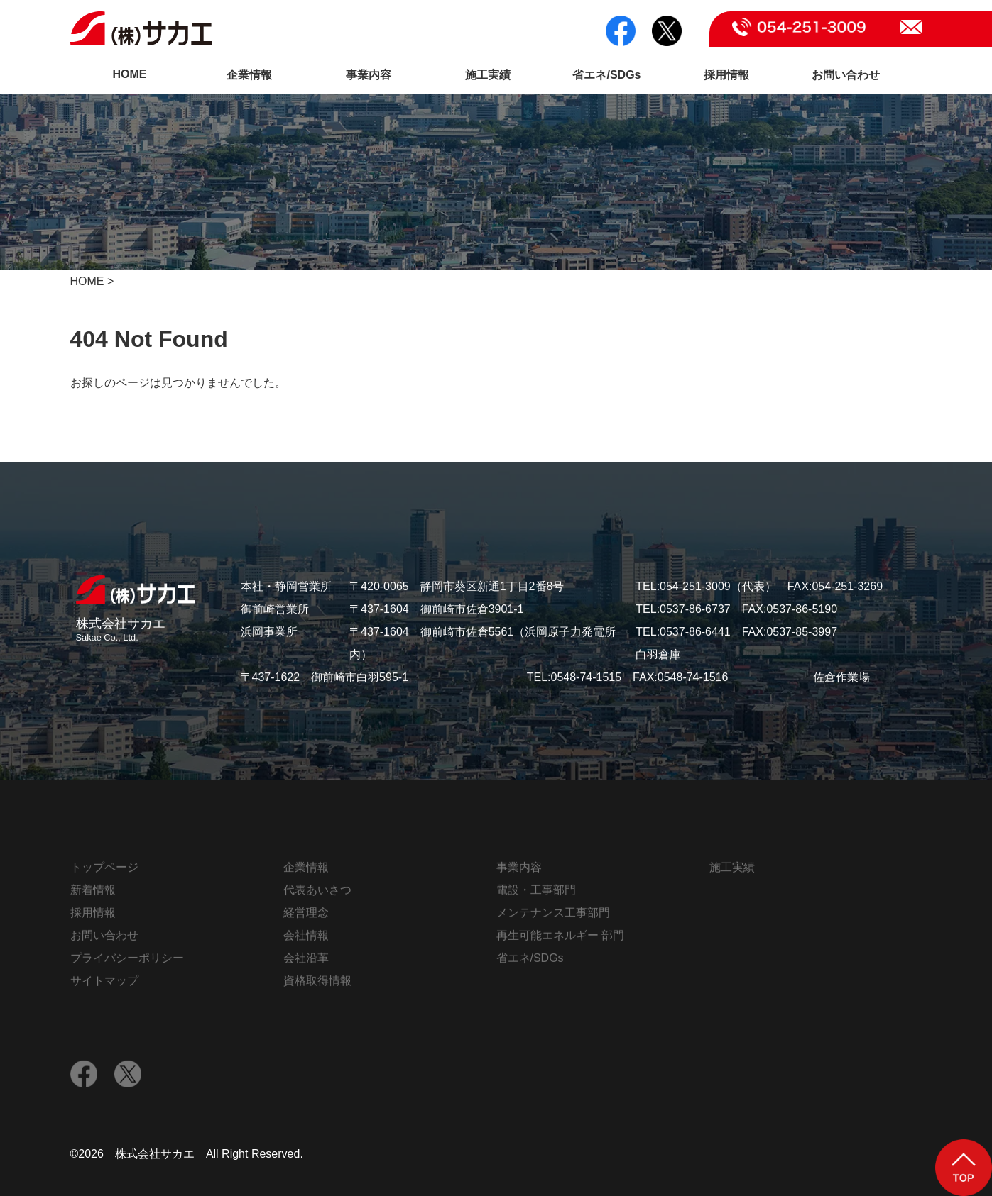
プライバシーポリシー (127, 962)
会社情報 (306, 939)
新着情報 (93, 893)
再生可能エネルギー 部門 (560, 939)
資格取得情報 (317, 984)
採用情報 (726, 75)
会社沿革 (306, 962)
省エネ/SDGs (606, 75)
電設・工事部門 (536, 893)
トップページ (104, 871)
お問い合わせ (846, 75)
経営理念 (306, 916)
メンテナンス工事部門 (553, 916)
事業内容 (368, 75)
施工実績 (488, 75)
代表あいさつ (317, 893)
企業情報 (249, 75)
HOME (130, 74)
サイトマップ (104, 984)
